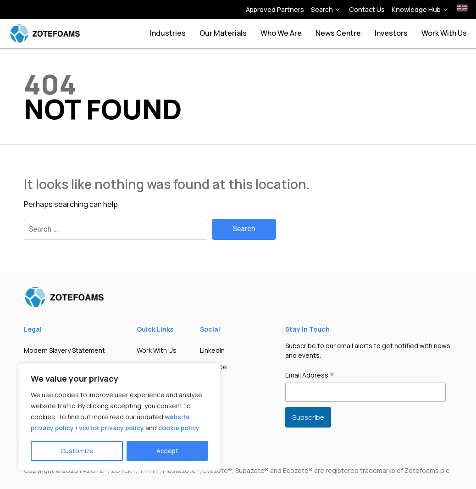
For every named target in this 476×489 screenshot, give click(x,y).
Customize (77, 450)
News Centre (338, 33)
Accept (167, 450)
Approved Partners (275, 9)
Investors (391, 33)
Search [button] (322, 9)
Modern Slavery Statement (64, 350)
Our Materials (223, 33)
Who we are (281, 33)
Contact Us (367, 9)
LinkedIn (212, 350)
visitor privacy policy (111, 427)
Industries (168, 33)
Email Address (309, 376)
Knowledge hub (416, 9)
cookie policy (178, 427)
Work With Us (444, 33)
